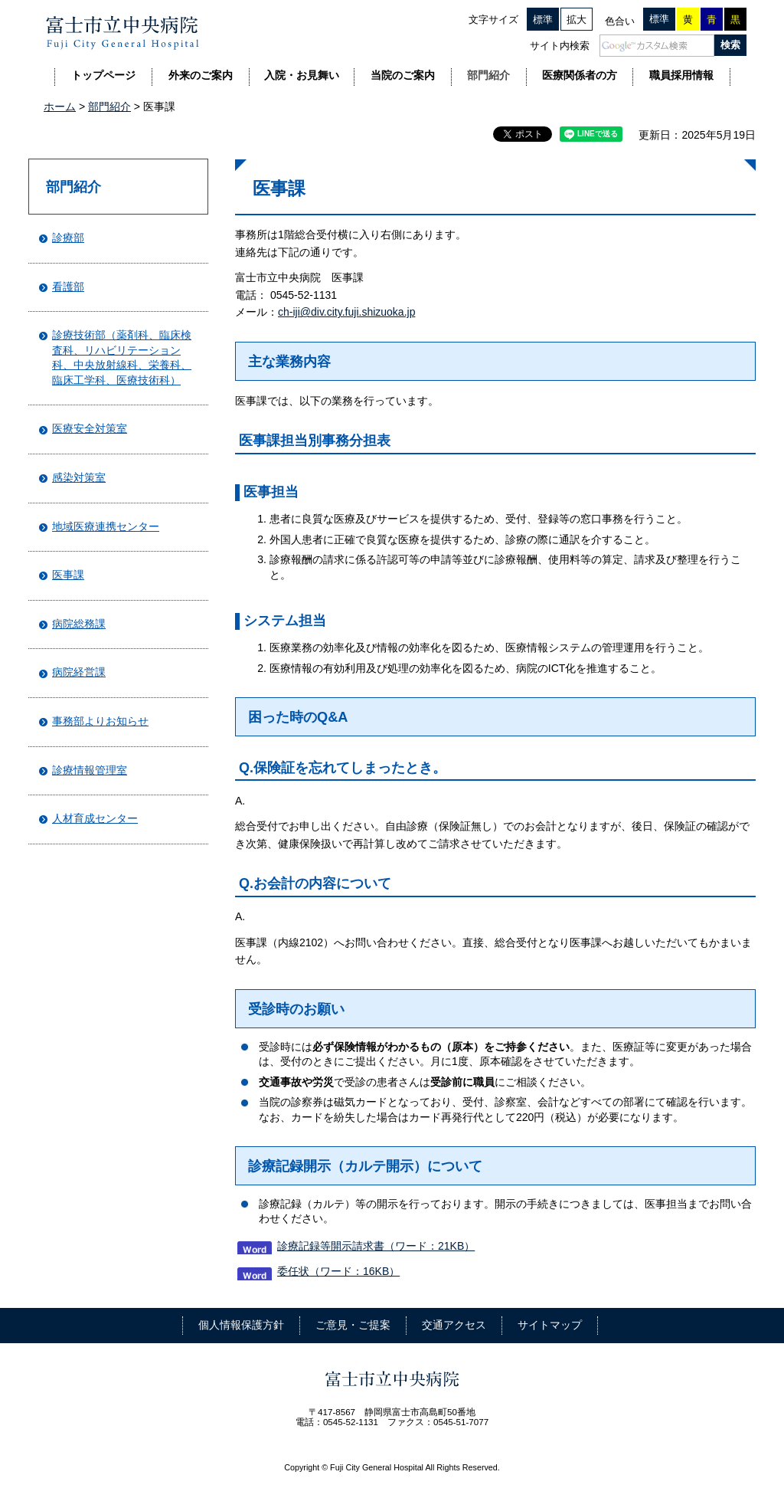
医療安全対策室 (89, 428)
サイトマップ (550, 1325)
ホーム (60, 106)
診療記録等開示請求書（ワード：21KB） (376, 1246)
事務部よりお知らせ (100, 721)
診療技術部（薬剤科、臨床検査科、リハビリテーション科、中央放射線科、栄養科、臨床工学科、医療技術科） (121, 357)
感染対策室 (79, 477)
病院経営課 (79, 672)
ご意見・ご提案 (352, 1325)
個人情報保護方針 (241, 1325)
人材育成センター (95, 818)
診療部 (68, 237)
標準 (543, 19)
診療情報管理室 (89, 770)
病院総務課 (79, 624)
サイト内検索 (560, 45)
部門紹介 (109, 106)
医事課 (68, 575)
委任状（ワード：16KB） (338, 1271)
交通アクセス (454, 1325)
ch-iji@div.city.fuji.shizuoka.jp (346, 312)
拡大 (576, 19)
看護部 (68, 286)
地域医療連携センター (105, 526)
